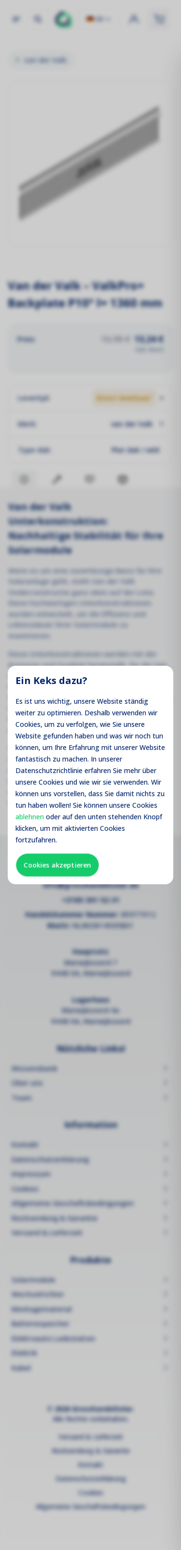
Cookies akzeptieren (57, 864)
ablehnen (29, 816)
